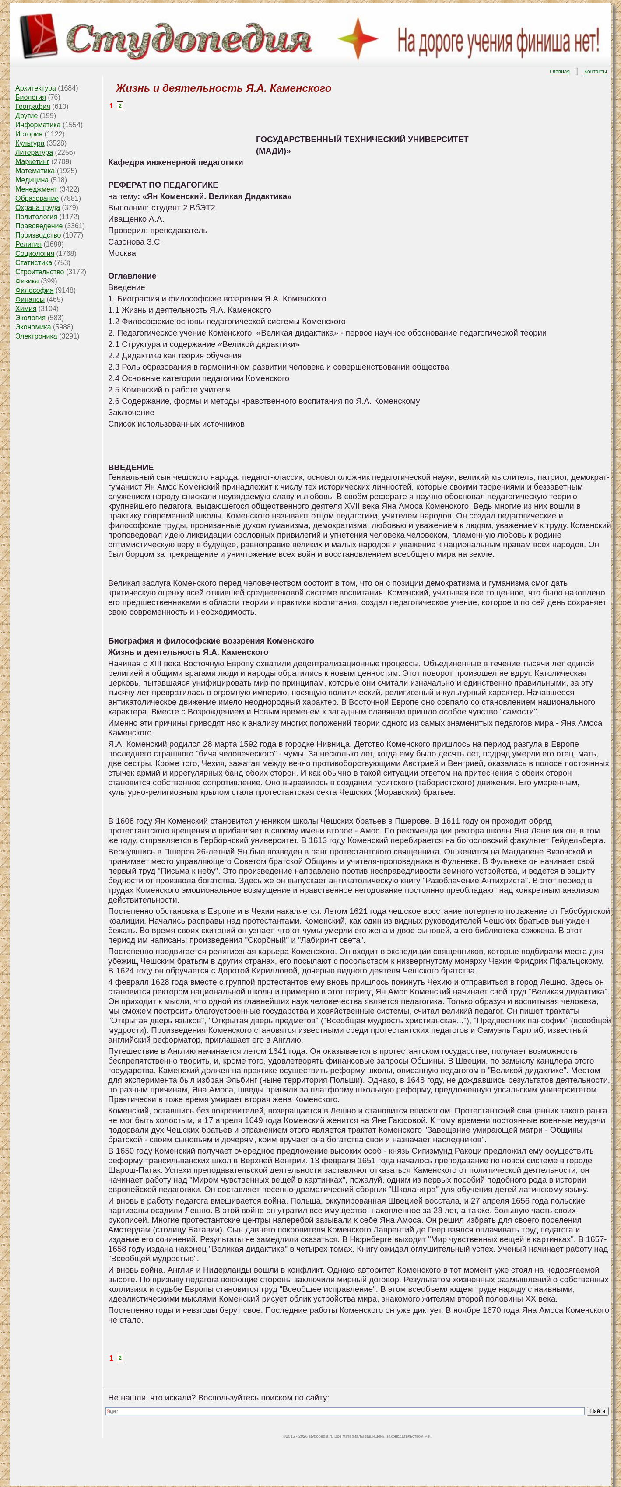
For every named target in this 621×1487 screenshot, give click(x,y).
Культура (30, 143)
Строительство (39, 272)
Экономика (33, 327)
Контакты (595, 72)
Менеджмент (36, 189)
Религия (28, 244)
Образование (37, 198)
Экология (30, 318)
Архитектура (35, 88)
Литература (34, 152)
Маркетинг (32, 161)
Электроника (36, 336)
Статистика (33, 262)
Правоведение (39, 226)
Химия (25, 308)
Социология (34, 253)
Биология (30, 97)
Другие (26, 115)
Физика (27, 281)
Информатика (37, 125)
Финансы (30, 299)
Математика (35, 171)
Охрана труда (37, 207)
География (32, 106)
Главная (560, 72)
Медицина (32, 180)
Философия (34, 290)
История (28, 134)
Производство (38, 235)
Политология (36, 216)
